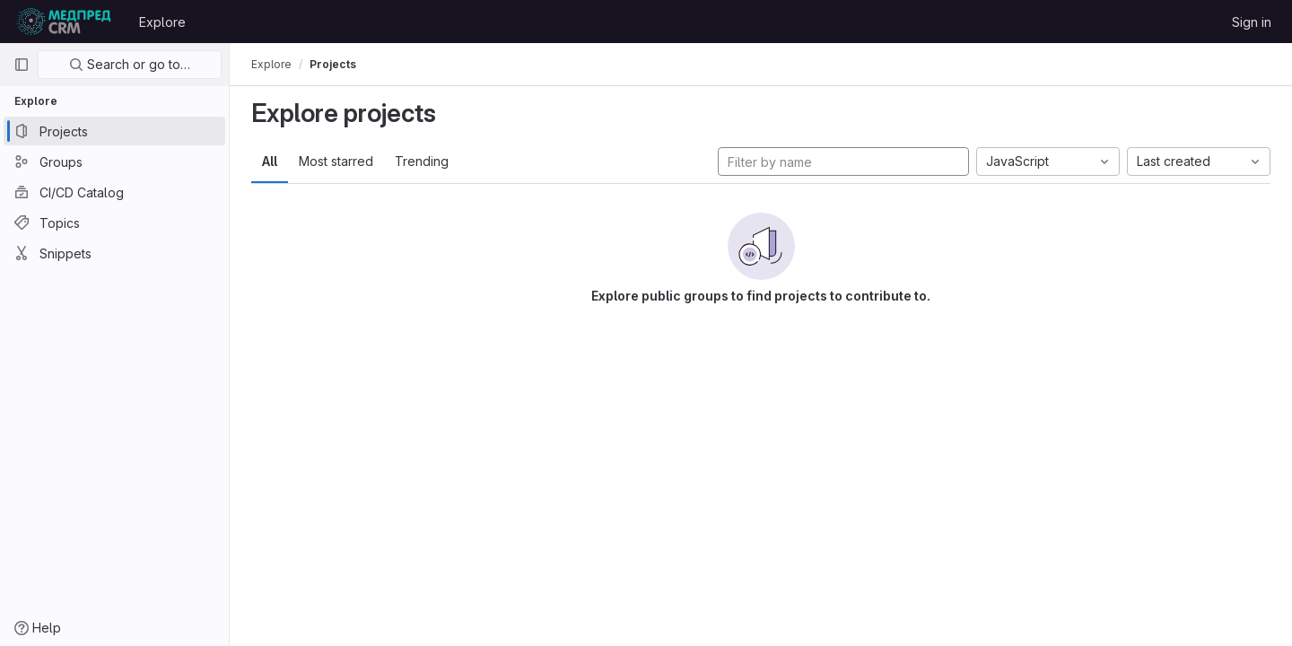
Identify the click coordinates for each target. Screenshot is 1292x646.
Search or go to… (129, 64)
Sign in (1251, 22)
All (269, 161)
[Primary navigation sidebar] (21, 64)
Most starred (336, 161)
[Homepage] (64, 21)
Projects (333, 64)
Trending (422, 161)
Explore (162, 22)
